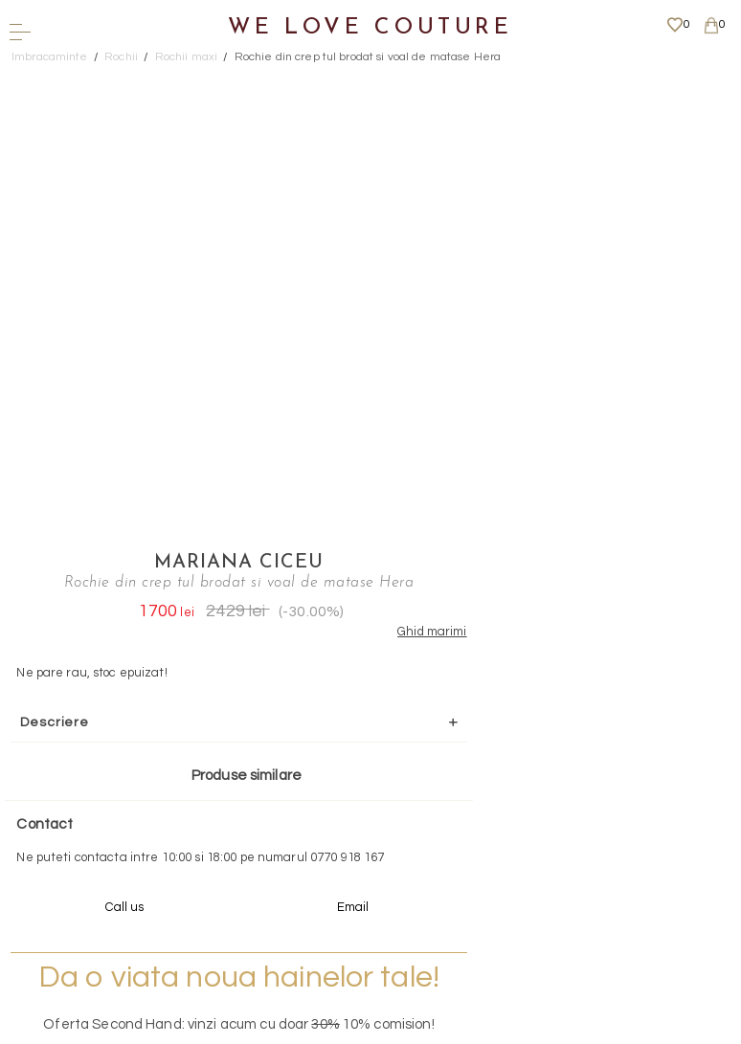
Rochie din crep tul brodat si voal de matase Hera (368, 57)
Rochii (121, 57)
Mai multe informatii (364, 873)
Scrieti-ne (364, 765)
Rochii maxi (186, 57)
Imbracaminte (49, 57)
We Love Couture (370, 28)
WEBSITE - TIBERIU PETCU (364, 1033)
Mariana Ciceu (519, 81)
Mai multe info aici (519, 655)
